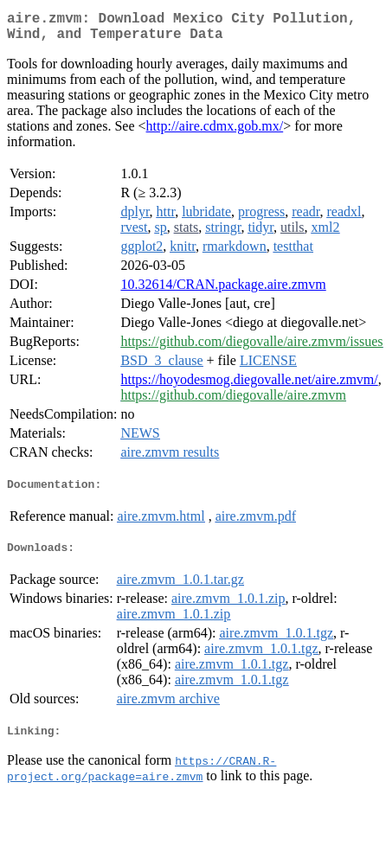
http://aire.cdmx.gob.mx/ (215, 132)
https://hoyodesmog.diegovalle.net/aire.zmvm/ (248, 386)
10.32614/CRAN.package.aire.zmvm (222, 291)
